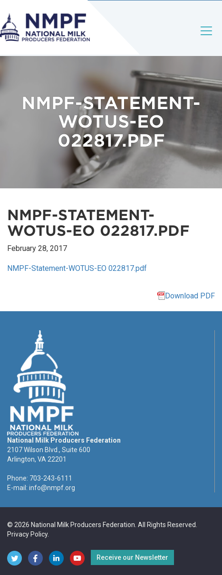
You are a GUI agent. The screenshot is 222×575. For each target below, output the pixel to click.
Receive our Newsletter (132, 557)
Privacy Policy (27, 534)
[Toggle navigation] (207, 38)
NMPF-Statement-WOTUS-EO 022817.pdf (77, 268)
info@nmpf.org (52, 488)
